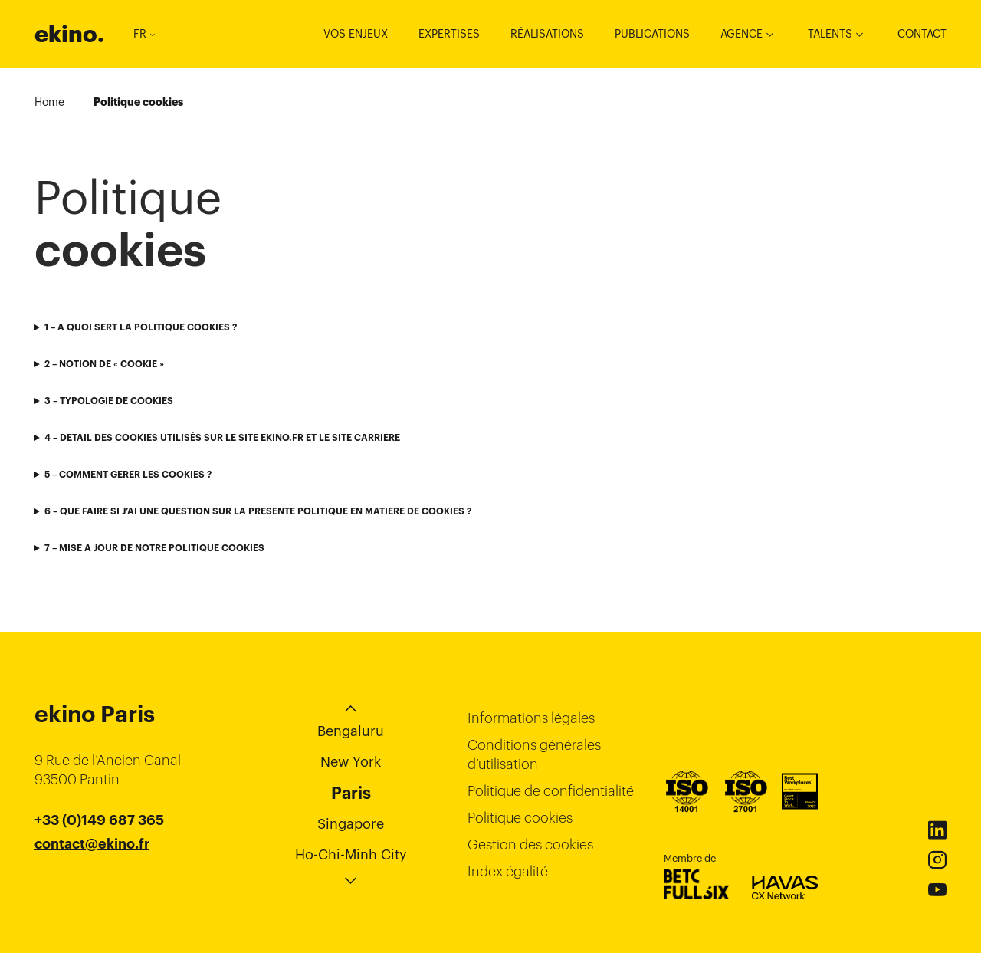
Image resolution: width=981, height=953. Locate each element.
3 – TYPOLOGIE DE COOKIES (108, 400)
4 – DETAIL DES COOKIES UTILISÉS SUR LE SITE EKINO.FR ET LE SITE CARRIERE (222, 437)
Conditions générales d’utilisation (534, 754)
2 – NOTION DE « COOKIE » (104, 363)
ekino (69, 34)
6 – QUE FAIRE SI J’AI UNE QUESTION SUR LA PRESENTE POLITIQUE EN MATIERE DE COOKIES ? (257, 511)
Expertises (449, 33)
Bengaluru (350, 731)
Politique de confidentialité (551, 790)
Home (49, 102)
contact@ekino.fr (91, 844)
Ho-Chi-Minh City (351, 854)
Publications (652, 33)
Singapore (350, 823)
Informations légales (531, 718)
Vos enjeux (355, 33)
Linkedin (937, 830)
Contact (922, 33)
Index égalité (508, 871)
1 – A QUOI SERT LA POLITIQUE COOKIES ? (140, 327)
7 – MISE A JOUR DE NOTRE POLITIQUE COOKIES (154, 547)
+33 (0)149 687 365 (99, 820)
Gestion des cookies (530, 844)
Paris (351, 792)
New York (350, 761)
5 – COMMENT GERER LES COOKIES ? (128, 474)
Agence (741, 33)
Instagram (937, 860)
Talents (830, 33)
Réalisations (547, 33)
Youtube (937, 890)
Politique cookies (520, 817)
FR (144, 34)
